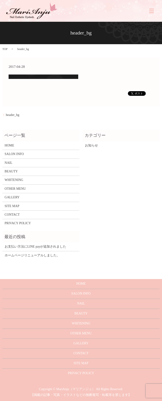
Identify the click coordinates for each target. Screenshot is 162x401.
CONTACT (12, 214)
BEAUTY (11, 171)
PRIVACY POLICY (18, 223)
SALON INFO (14, 154)
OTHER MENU (15, 188)
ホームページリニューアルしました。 (32, 255)
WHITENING (14, 180)
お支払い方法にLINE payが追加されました (35, 246)
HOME (9, 145)
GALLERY (12, 197)
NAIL (8, 163)
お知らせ (91, 145)
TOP (4, 49)
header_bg (12, 115)
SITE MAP (12, 206)
